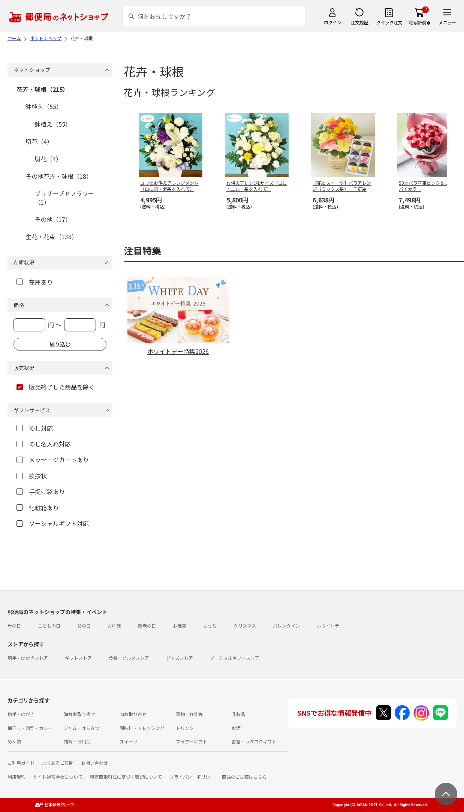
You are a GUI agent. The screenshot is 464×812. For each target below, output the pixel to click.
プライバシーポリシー (191, 776)
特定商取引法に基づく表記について (126, 776)
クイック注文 (389, 22)
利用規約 (16, 776)
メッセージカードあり (52, 459)
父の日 (84, 625)
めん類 (14, 741)
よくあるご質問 (57, 763)
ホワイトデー (330, 625)
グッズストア (179, 658)
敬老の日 (147, 625)
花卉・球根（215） (42, 89)
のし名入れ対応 (43, 443)
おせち (210, 625)
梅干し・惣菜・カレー (29, 728)
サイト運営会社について (57, 776)
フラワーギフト (191, 741)
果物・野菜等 (189, 714)
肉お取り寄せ (133, 714)
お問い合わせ (94, 763)
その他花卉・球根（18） (58, 176)
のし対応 (34, 428)
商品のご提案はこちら (244, 776)
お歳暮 (179, 625)
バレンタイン (286, 625)
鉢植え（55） (43, 106)
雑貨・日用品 (77, 741)
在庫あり (34, 281)
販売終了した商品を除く (55, 386)
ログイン (332, 22)
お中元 (114, 625)
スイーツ (129, 741)
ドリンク (185, 728)
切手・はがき (20, 714)
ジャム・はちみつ (81, 728)
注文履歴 (359, 22)
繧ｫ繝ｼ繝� (419, 22)
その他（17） (52, 219)
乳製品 (238, 714)
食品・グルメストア (129, 658)
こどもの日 (49, 625)
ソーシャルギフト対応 (52, 523)
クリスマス (244, 625)
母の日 (14, 625)
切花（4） (39, 141)
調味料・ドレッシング (142, 728)
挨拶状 (31, 475)
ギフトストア (78, 658)
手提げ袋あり (40, 491)
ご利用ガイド (20, 763)
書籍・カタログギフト (254, 741)
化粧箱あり (37, 507)
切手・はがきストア (27, 658)
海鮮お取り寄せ (79, 714)
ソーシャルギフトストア (234, 658)
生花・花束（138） (51, 236)
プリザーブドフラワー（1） (64, 197)
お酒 (236, 728)
